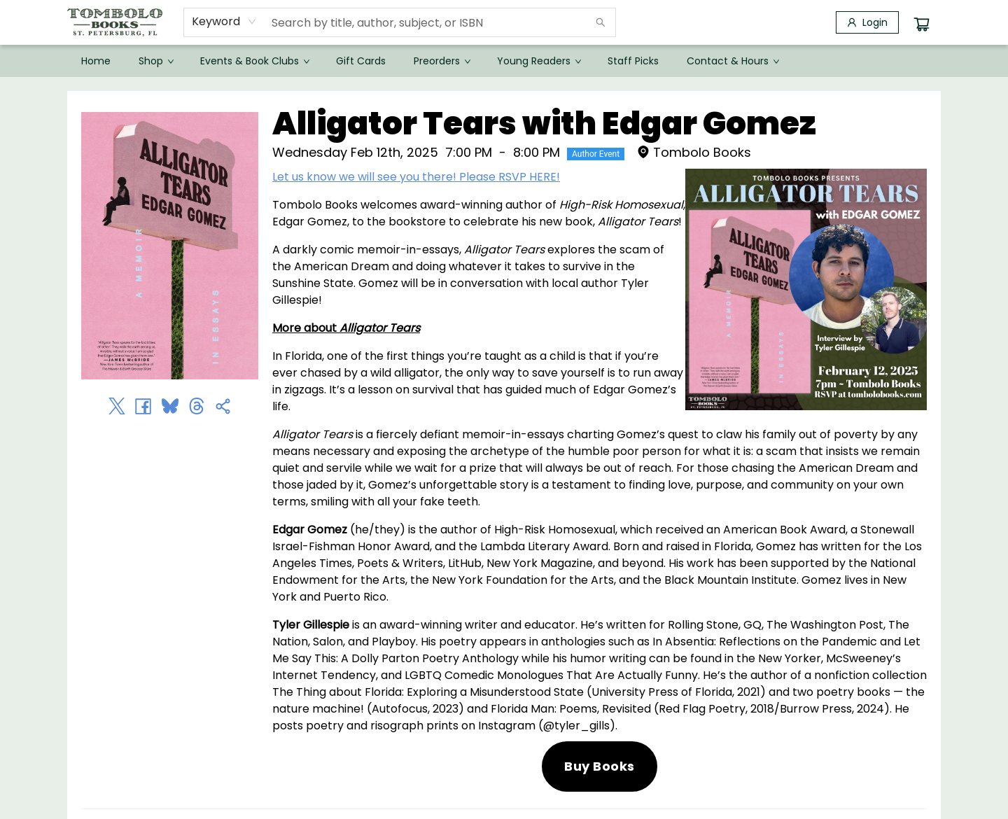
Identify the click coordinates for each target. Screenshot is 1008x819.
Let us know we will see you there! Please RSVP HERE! (416, 177)
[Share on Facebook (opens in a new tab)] (143, 406)
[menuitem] (96, 61)
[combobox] (224, 21)
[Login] (867, 22)
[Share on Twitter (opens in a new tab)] (116, 406)
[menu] (504, 61)
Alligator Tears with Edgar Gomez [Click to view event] (544, 124)
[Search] (601, 22)
